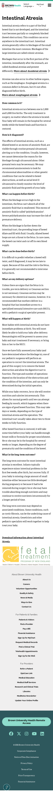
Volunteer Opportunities (26, 589)
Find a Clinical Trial (26, 647)
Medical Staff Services (26, 682)
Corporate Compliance (26, 751)
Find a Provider (26, 624)
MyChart (40, 5)
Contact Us (26, 607)
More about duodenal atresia (32, 70)
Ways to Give (26, 602)
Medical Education (26, 678)
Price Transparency (26, 776)
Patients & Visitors (26, 620)
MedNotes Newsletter (26, 696)
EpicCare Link (26, 673)
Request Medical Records (27, 642)
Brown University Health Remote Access (26, 722)
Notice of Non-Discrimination (26, 757)
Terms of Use (26, 769)
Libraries (26, 691)
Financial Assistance (26, 633)
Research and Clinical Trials (26, 687)
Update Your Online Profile (26, 700)
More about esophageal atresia (21, 94)
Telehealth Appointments (26, 651)
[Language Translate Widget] (29, 5)
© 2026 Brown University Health (26, 745)
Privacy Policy (26, 763)
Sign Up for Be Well (26, 656)
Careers (26, 584)
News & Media (27, 598)
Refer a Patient (26, 669)
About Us (27, 580)
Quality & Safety (26, 593)
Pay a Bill (26, 629)
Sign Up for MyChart (26, 638)
